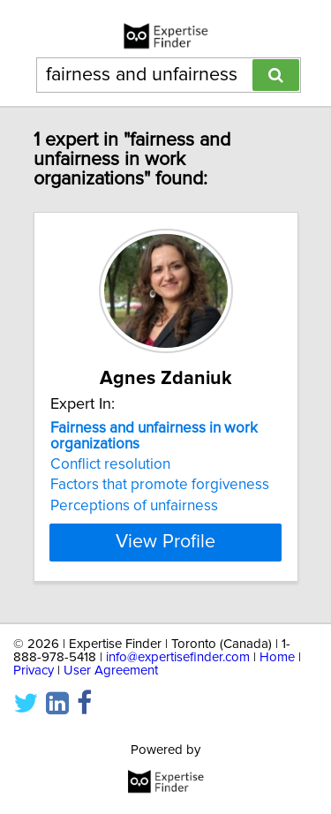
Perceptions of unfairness (134, 506)
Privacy (33, 670)
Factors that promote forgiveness (159, 485)
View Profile (165, 542)
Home (277, 657)
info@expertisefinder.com (178, 657)
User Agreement (111, 670)
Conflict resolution (110, 464)
